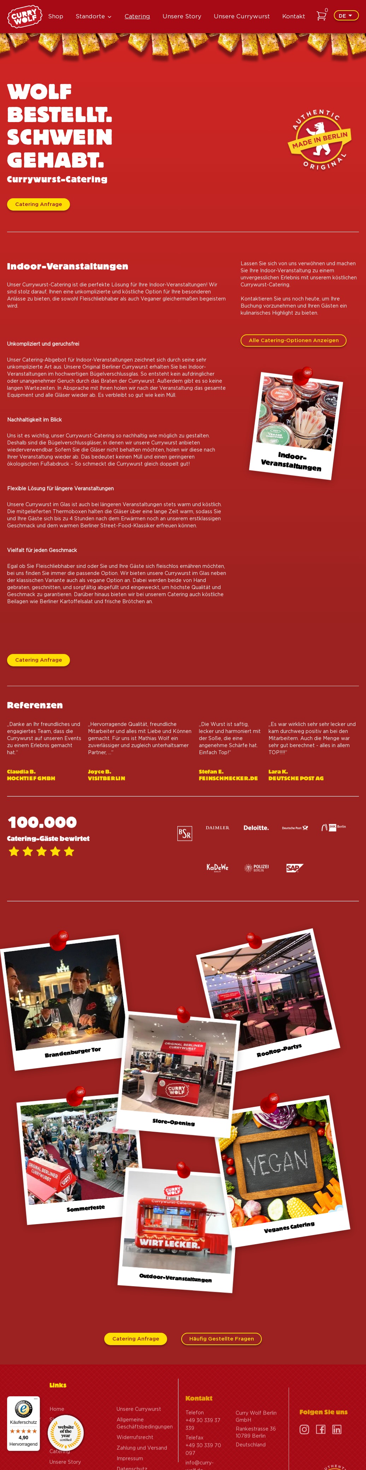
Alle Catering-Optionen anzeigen (294, 349)
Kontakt (293, 16)
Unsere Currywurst (242, 16)
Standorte (90, 16)
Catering (137, 16)
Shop (55, 16)
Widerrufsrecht (135, 1459)
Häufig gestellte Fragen (221, 1338)
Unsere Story (182, 16)
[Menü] (35, 1400)
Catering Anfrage (38, 204)
